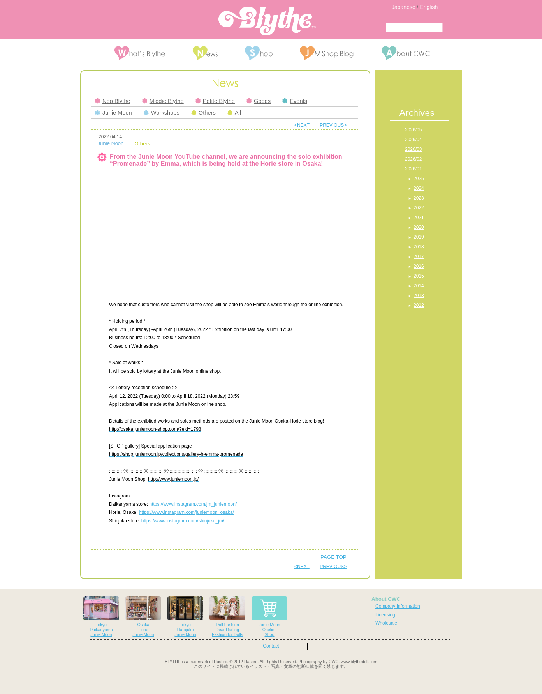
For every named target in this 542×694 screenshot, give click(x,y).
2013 (419, 295)
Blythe (267, 21)
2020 (419, 227)
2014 (419, 286)
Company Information (397, 606)
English (429, 7)
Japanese (403, 7)
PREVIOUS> (333, 125)
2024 (419, 188)
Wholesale (386, 623)
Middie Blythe (163, 101)
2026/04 (413, 139)
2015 (419, 276)
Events (294, 101)
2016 (419, 266)
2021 (419, 217)
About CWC (385, 599)
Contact (271, 646)
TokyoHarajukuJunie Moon (185, 616)
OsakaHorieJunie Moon (143, 616)
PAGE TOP (333, 557)
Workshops (161, 113)
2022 (419, 208)
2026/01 (413, 169)
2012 (419, 305)
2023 (419, 198)
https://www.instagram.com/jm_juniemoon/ (193, 504)
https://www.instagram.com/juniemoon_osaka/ (186, 512)
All (234, 113)
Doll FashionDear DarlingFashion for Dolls (227, 616)
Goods (258, 101)
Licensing (385, 615)
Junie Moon (113, 113)
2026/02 (413, 159)
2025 (419, 178)
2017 (419, 256)
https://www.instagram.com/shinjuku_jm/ (182, 521)
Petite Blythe (215, 101)
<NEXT (302, 125)
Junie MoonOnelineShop (269, 616)
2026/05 (413, 130)
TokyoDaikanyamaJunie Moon (101, 616)
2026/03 (413, 149)
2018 (419, 247)
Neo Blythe (112, 101)
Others (203, 113)
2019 (419, 237)
